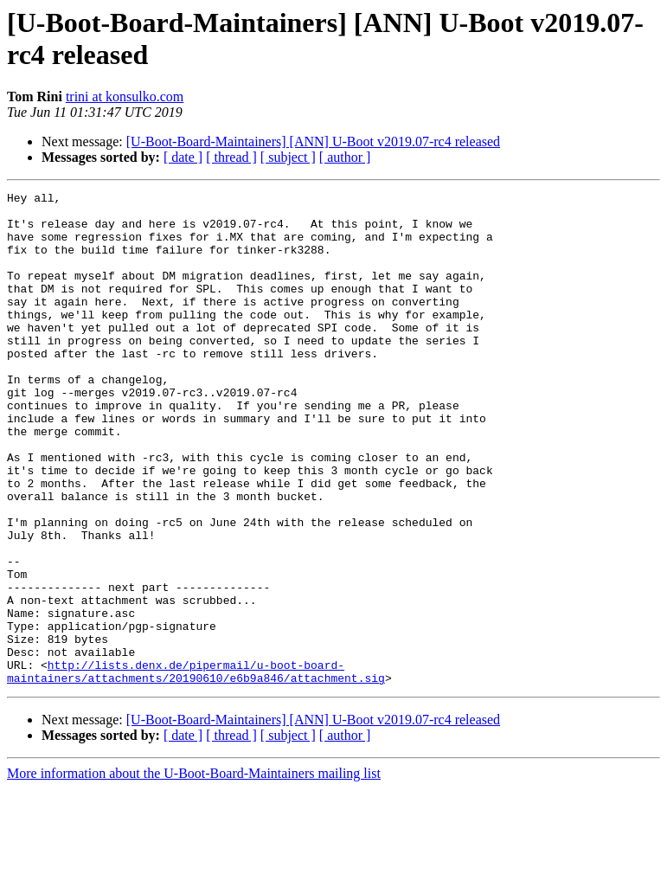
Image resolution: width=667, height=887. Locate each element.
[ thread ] (231, 157)
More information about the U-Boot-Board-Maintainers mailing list (194, 872)
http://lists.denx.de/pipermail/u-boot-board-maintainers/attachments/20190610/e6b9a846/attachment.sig (196, 768)
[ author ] (345, 157)
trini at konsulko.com (124, 96)
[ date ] (183, 157)
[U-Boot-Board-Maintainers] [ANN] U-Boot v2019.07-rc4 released (313, 141)
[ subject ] (288, 157)
